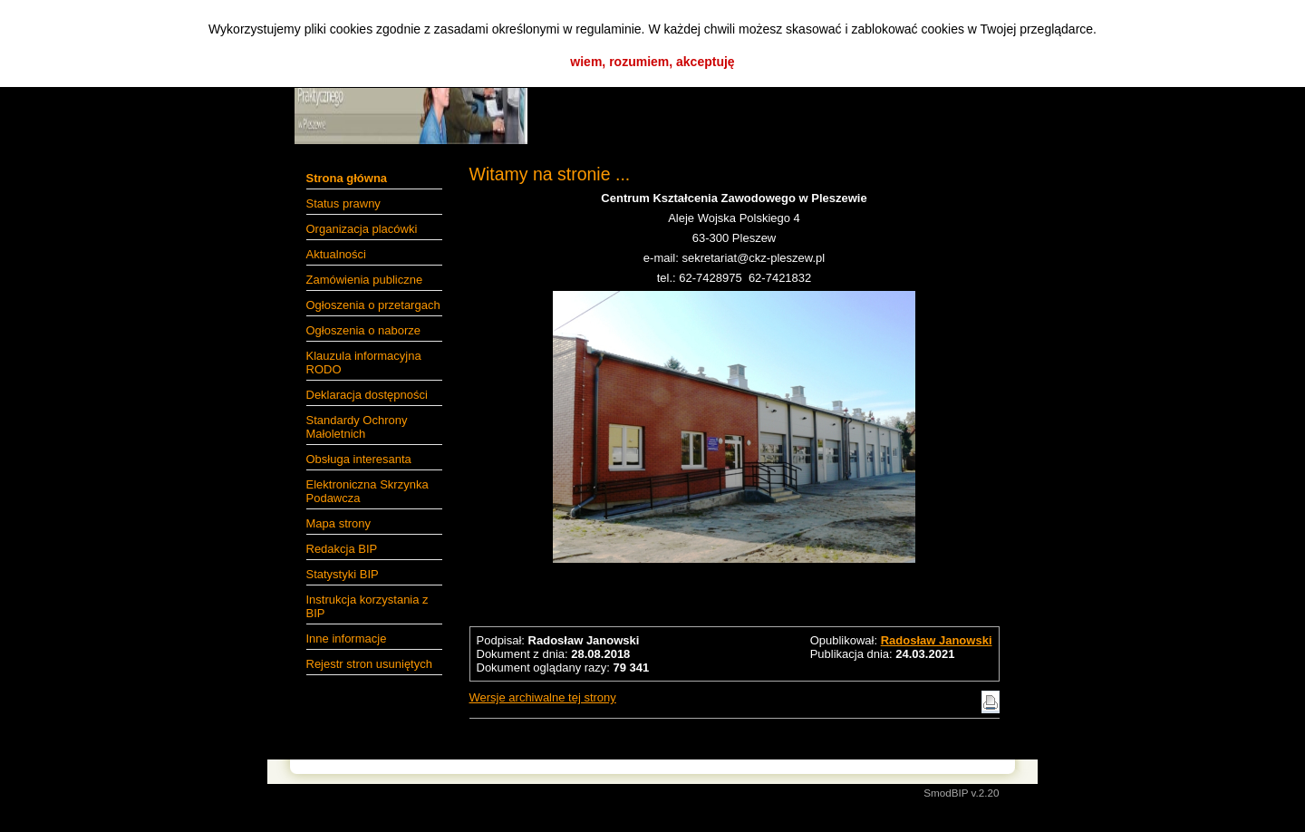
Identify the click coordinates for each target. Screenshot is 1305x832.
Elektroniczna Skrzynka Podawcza (367, 491)
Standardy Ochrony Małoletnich (357, 426)
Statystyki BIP (342, 574)
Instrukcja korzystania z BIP (367, 606)
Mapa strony (339, 523)
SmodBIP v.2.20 (961, 792)
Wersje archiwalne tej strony (542, 697)
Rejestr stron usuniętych (369, 664)
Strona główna (347, 178)
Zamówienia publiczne (364, 279)
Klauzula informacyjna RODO (363, 362)
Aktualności (336, 254)
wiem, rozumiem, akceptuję (652, 61)
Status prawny (343, 203)
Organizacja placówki (362, 229)
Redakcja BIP (342, 549)
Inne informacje (346, 638)
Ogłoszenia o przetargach (373, 305)
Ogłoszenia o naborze (363, 330)
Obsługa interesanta (358, 459)
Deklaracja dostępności (367, 394)
